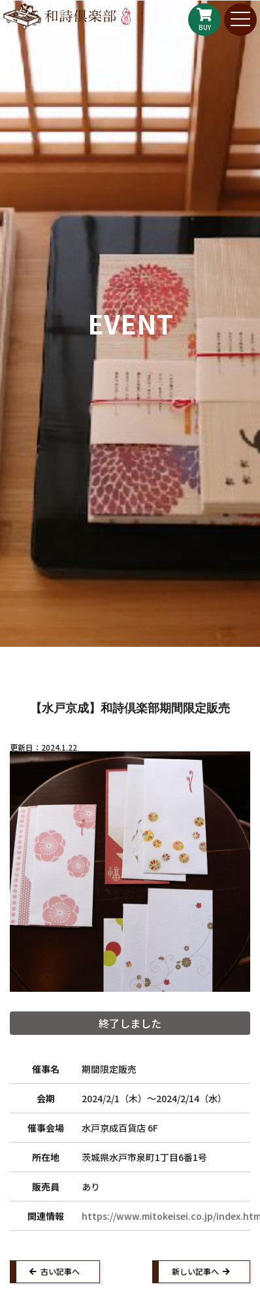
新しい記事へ (195, 1271)
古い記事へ (60, 1271)
